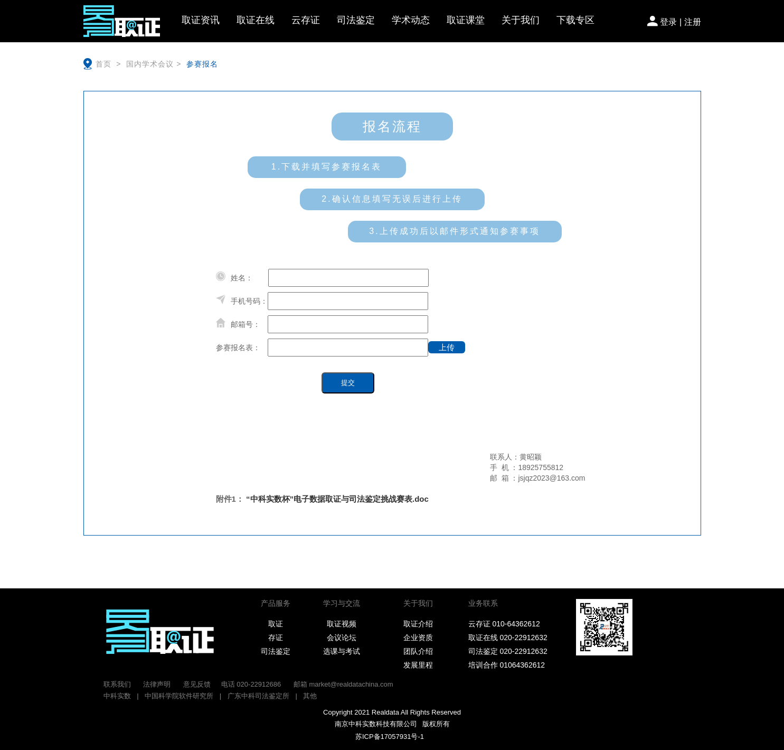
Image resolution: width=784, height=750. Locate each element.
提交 (348, 383)
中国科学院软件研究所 (179, 696)
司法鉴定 (356, 20)
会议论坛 (341, 637)
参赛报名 (199, 64)
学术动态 (411, 20)
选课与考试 (341, 651)
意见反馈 (197, 684)
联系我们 (117, 684)
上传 (452, 346)
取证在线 (256, 20)
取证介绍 (418, 624)
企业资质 (418, 637)
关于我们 (521, 20)
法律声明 (157, 684)
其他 (310, 696)
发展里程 (418, 665)
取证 (275, 624)
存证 (275, 637)
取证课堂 (466, 20)
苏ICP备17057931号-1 (387, 736)
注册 (692, 21)
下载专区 (575, 20)
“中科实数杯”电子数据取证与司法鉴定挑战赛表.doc (337, 498)
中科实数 (117, 696)
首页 (105, 64)
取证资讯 (201, 20)
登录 (668, 21)
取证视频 (341, 624)
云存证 (305, 20)
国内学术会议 (148, 64)
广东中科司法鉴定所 (258, 696)
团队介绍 (418, 651)
